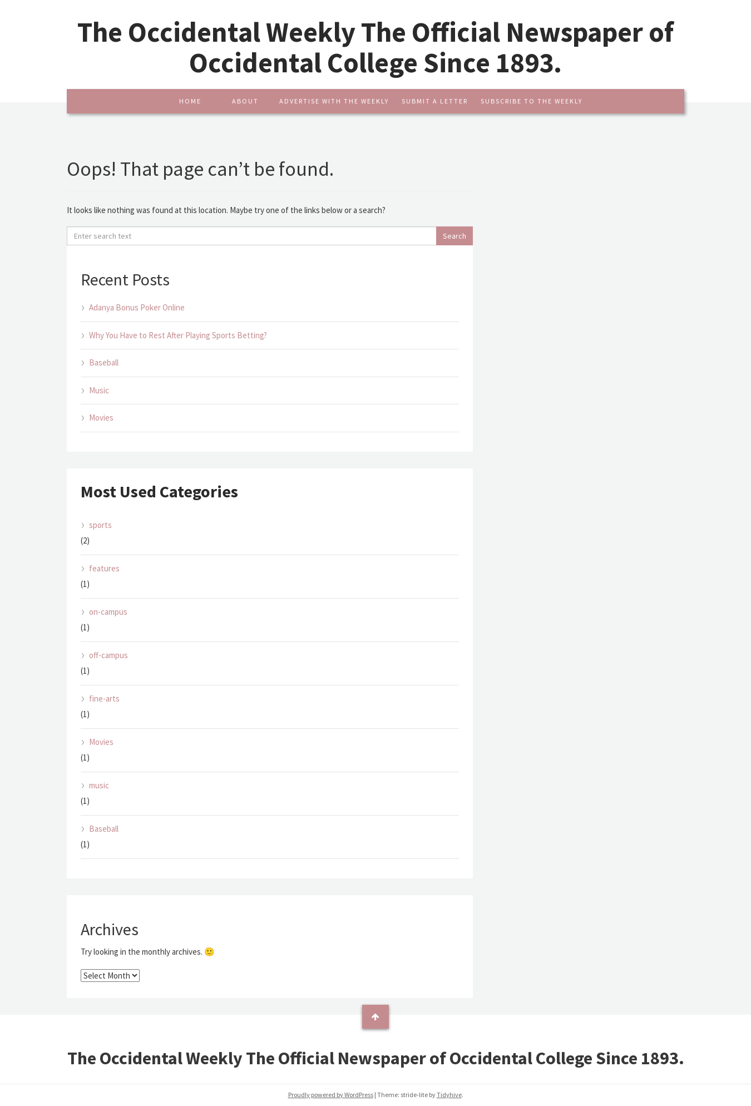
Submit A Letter (435, 101)
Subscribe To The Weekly (531, 101)
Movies (101, 417)
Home (190, 101)
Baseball (103, 362)
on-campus (108, 611)
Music (99, 390)
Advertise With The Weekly (334, 101)
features (104, 568)
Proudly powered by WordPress (330, 1094)
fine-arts (104, 698)
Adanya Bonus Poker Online (137, 307)
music (99, 785)
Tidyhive (449, 1094)
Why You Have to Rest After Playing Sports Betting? (178, 335)
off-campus (108, 655)
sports (100, 525)
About (245, 101)
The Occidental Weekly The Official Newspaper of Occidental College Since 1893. (375, 47)
